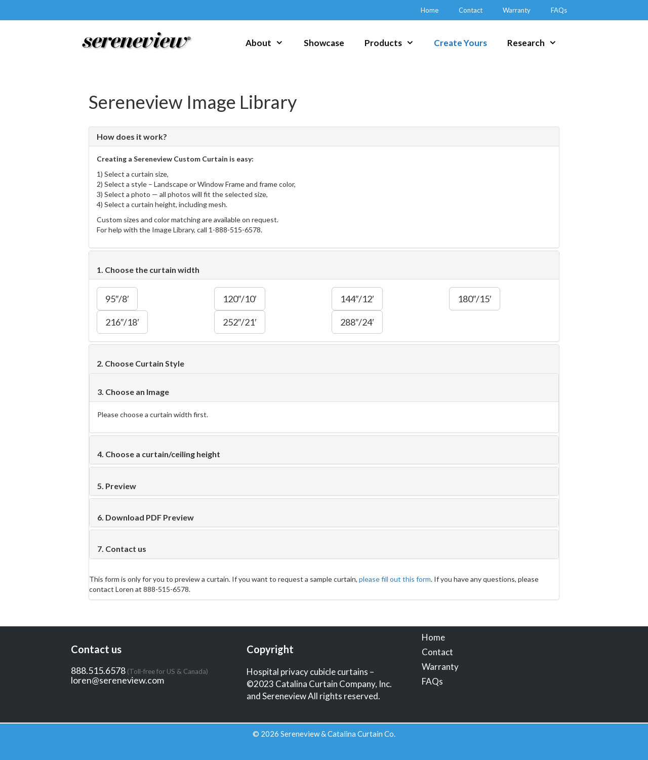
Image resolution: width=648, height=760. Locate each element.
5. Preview (116, 486)
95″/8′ (117, 298)
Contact (470, 10)
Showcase (324, 42)
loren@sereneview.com (117, 680)
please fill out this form (395, 579)
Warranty (517, 10)
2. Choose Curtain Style (140, 363)
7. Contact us (121, 548)
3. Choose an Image (133, 391)
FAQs (559, 10)
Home (429, 10)
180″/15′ (475, 298)
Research (537, 43)
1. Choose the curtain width (148, 269)
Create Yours (460, 42)
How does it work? (132, 136)
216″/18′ (122, 322)
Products (394, 43)
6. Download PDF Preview (145, 517)
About (270, 43)
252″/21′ (240, 322)
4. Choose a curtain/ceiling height (158, 454)
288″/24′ (357, 322)
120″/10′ (240, 298)
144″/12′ (357, 298)
